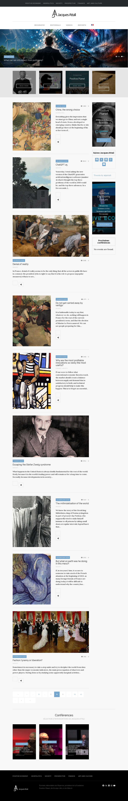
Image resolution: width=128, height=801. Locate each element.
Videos (69, 25)
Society (59, 3)
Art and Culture (94, 3)
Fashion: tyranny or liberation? (27, 660)
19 (63, 694)
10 (39, 694)
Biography (40, 25)
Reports (82, 25)
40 (81, 694)
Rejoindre (103, 140)
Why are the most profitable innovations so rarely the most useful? (71, 363)
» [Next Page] (21, 700)
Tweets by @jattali (102, 175)
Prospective (70, 3)
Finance (81, 3)
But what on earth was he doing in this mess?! (71, 562)
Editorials (55, 25)
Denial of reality (21, 264)
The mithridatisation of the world (72, 503)
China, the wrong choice (68, 109)
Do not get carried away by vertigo (69, 304)
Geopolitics (48, 3)
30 (75, 694)
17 (51, 694)
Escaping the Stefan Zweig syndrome (32, 464)
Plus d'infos (104, 224)
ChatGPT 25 (61, 164)
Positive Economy (33, 3)
